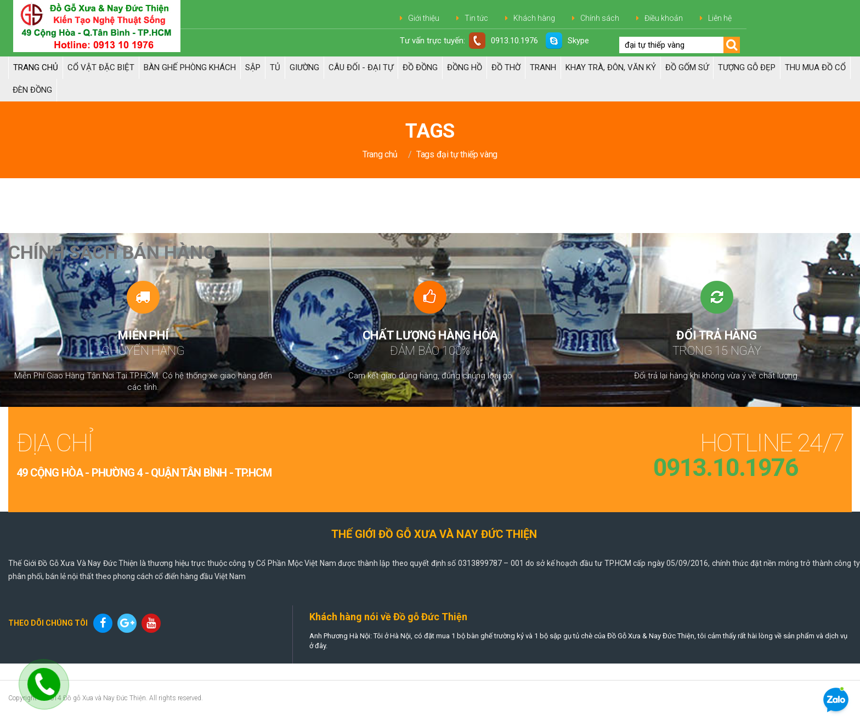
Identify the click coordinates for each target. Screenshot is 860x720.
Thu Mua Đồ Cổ (815, 67)
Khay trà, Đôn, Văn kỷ (610, 67)
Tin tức (476, 18)
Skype (567, 40)
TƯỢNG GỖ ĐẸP (747, 67)
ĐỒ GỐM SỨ (687, 67)
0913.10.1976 (503, 40)
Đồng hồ (464, 67)
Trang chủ (35, 67)
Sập (253, 67)
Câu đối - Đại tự (361, 67)
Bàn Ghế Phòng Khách (190, 67)
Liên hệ (720, 18)
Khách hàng (534, 18)
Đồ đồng (420, 67)
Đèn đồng (32, 90)
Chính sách (599, 18)
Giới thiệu (423, 18)
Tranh (543, 67)
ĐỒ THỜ (505, 67)
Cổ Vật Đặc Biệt (100, 67)
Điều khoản (663, 18)
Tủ (275, 67)
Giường (304, 67)
